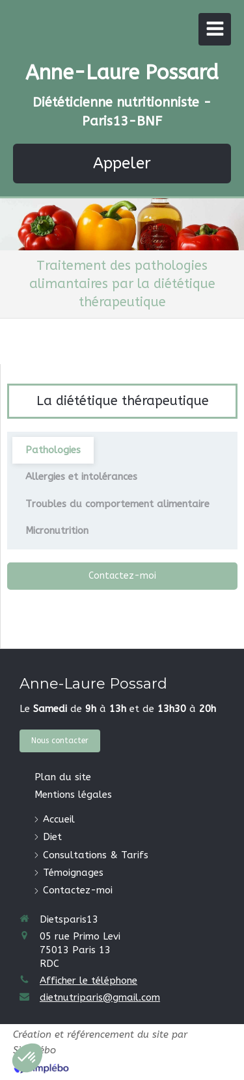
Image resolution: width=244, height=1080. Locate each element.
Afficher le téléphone (88, 980)
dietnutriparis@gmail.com (100, 997)
